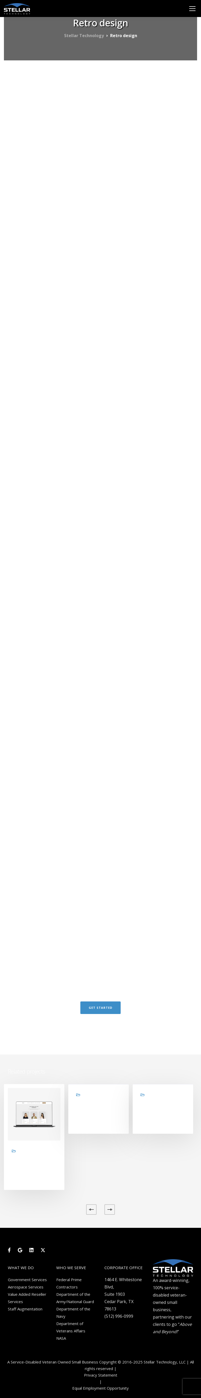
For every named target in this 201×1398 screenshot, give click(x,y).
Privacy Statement (100, 1375)
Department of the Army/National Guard (75, 1298)
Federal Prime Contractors (69, 1283)
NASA (61, 1338)
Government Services (27, 1279)
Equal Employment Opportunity (100, 1388)
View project (25, 1179)
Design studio (28, 1167)
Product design (158, 1111)
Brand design (91, 1111)
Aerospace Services (25, 1287)
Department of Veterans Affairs (70, 1327)
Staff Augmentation (25, 1308)
